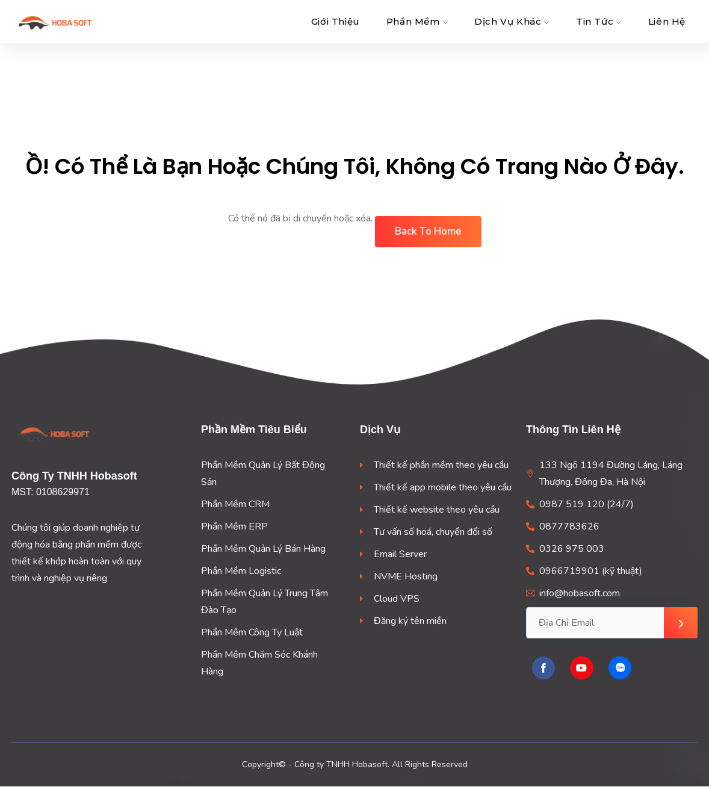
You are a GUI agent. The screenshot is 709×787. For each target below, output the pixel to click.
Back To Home (428, 231)
